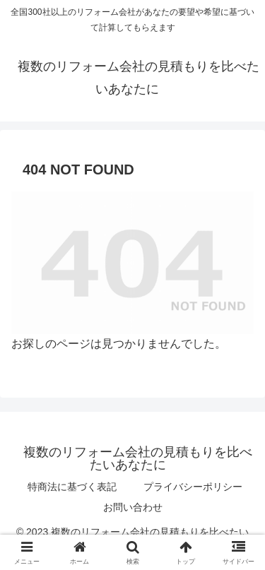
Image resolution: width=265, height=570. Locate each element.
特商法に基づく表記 (72, 486)
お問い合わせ (133, 507)
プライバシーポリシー (192, 486)
